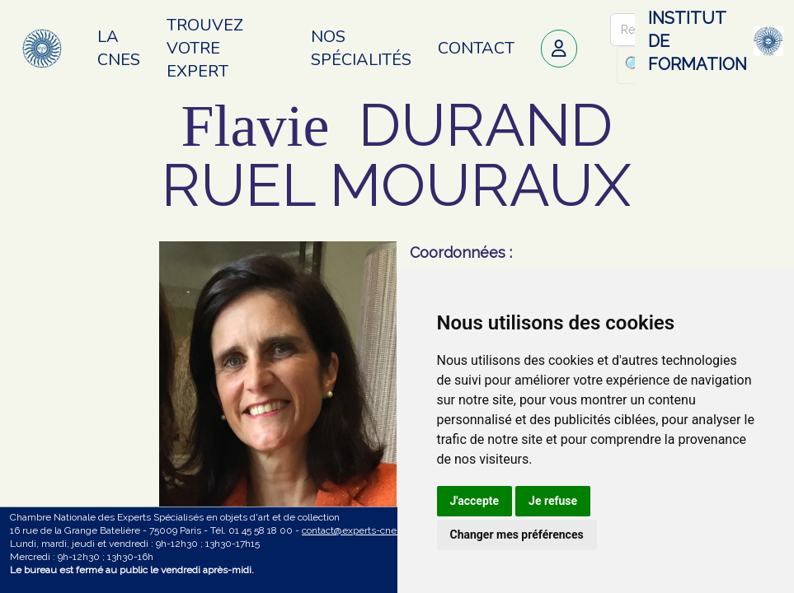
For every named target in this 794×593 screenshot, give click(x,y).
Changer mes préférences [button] (517, 534)
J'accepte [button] (475, 500)
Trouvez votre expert (205, 48)
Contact (476, 48)
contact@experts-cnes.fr (356, 530)
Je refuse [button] (553, 500)
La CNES (118, 48)
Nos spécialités (361, 48)
